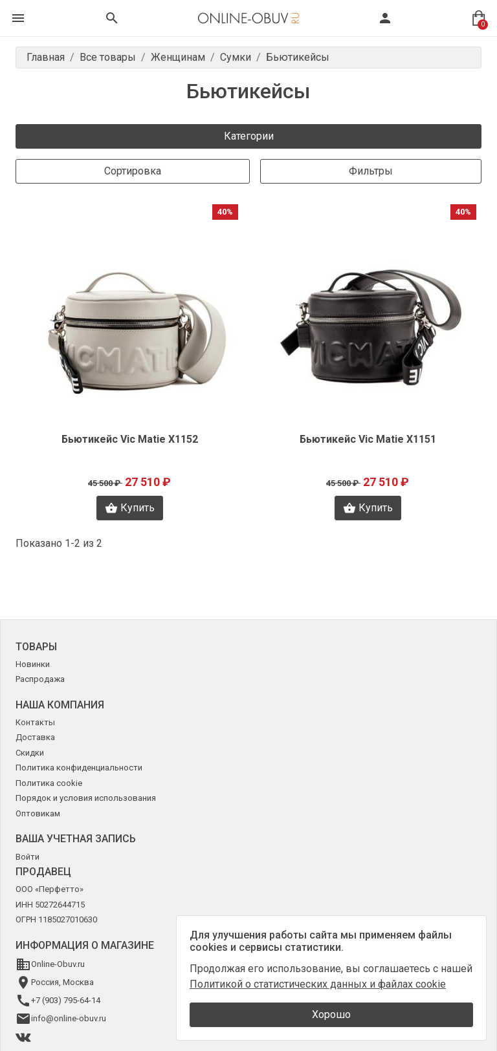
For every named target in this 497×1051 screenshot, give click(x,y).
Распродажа (40, 679)
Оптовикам (38, 813)
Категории (249, 136)
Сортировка (132, 171)
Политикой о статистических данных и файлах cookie (318, 984)
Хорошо (331, 1014)
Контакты (35, 722)
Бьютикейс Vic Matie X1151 (368, 439)
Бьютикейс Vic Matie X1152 (129, 439)
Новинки (33, 664)
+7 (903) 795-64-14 (65, 1000)
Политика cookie (49, 783)
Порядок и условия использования (86, 798)
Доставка (35, 737)
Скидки (30, 753)
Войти (27, 857)
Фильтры (371, 171)
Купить (130, 508)
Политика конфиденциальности (79, 767)
